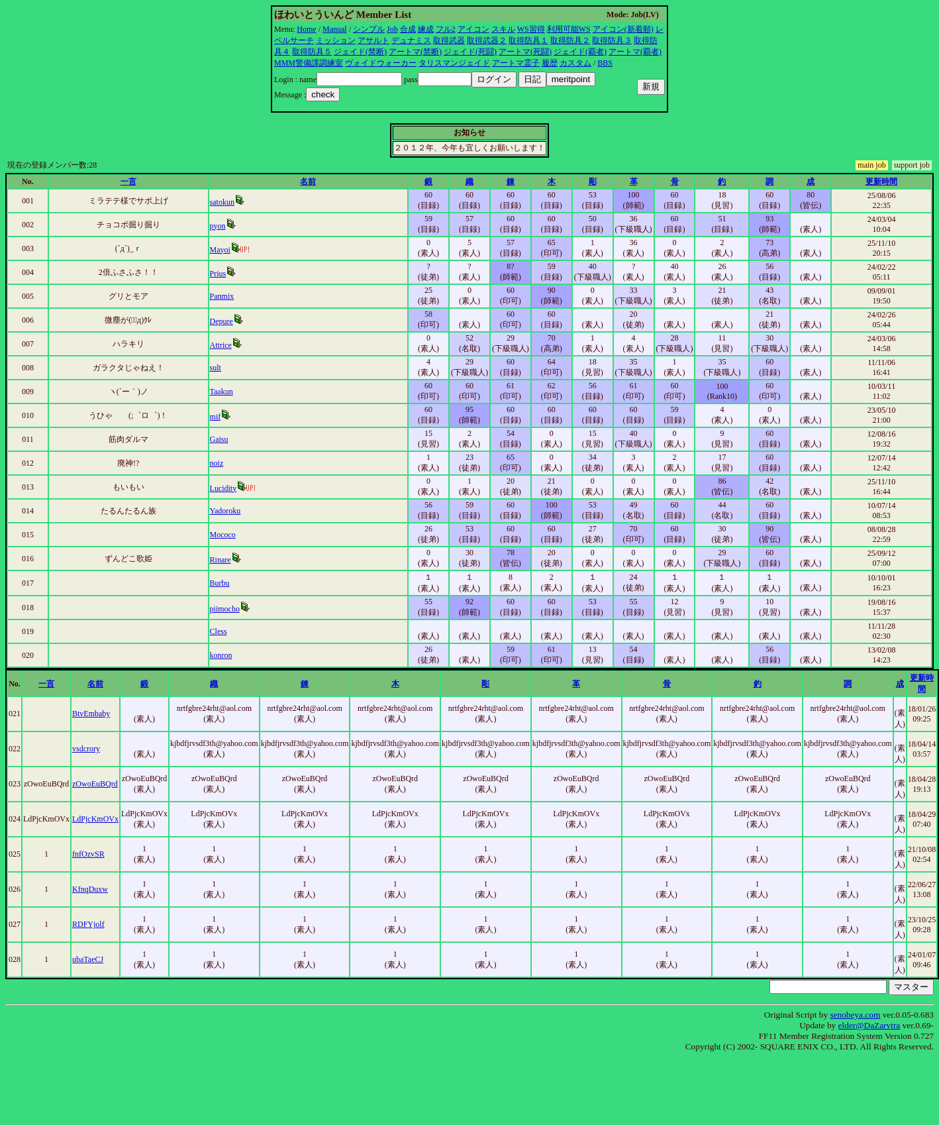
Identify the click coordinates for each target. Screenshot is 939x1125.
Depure (221, 321)
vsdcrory (86, 748)
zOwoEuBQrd (95, 783)
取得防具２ (570, 40)
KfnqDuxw (90, 889)
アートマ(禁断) (415, 51)
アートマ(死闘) (525, 51)
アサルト (373, 40)
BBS (605, 63)
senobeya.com (855, 1015)
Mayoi (220, 249)
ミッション (336, 40)
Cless (218, 631)
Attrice (221, 345)
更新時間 (881, 181)
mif (215, 416)
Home (306, 29)
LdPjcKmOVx (95, 819)
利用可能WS (569, 29)
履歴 (550, 63)
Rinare (220, 559)
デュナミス (411, 40)
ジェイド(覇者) (580, 51)
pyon (218, 226)
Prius (218, 273)
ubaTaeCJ (87, 959)
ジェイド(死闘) (470, 51)
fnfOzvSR (88, 854)
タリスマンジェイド (454, 63)
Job (392, 29)
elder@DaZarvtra (869, 1025)
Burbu (220, 583)
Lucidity (223, 488)
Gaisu (219, 439)
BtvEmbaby (91, 713)
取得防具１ (528, 40)
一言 (128, 181)
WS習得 (531, 29)
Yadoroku (225, 510)
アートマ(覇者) (635, 51)
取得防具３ (612, 40)
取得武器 (449, 40)
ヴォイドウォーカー (381, 63)
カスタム (575, 63)
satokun (222, 202)
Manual (334, 29)
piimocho (225, 609)
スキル (503, 29)
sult (215, 367)
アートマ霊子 (516, 63)
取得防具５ (312, 51)
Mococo (223, 534)
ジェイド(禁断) (360, 51)
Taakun (221, 391)
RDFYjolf (88, 924)
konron (221, 655)
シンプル (369, 29)
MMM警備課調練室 (308, 63)
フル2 (446, 29)
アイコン (473, 29)
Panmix (222, 296)
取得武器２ (487, 40)
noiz (217, 463)
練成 (426, 29)
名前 (308, 181)
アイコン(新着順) (623, 29)
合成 (408, 29)
